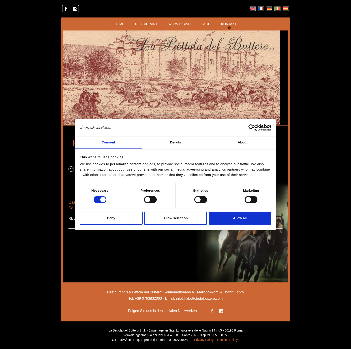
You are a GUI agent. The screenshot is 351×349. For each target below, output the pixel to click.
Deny (111, 218)
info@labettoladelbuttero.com (199, 298)
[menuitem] (252, 8)
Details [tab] (175, 142)
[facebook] (65, 8)
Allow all (240, 218)
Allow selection (175, 218)
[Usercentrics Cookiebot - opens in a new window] (251, 127)
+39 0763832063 (148, 298)
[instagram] (75, 8)
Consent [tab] (108, 142)
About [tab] (243, 142)
